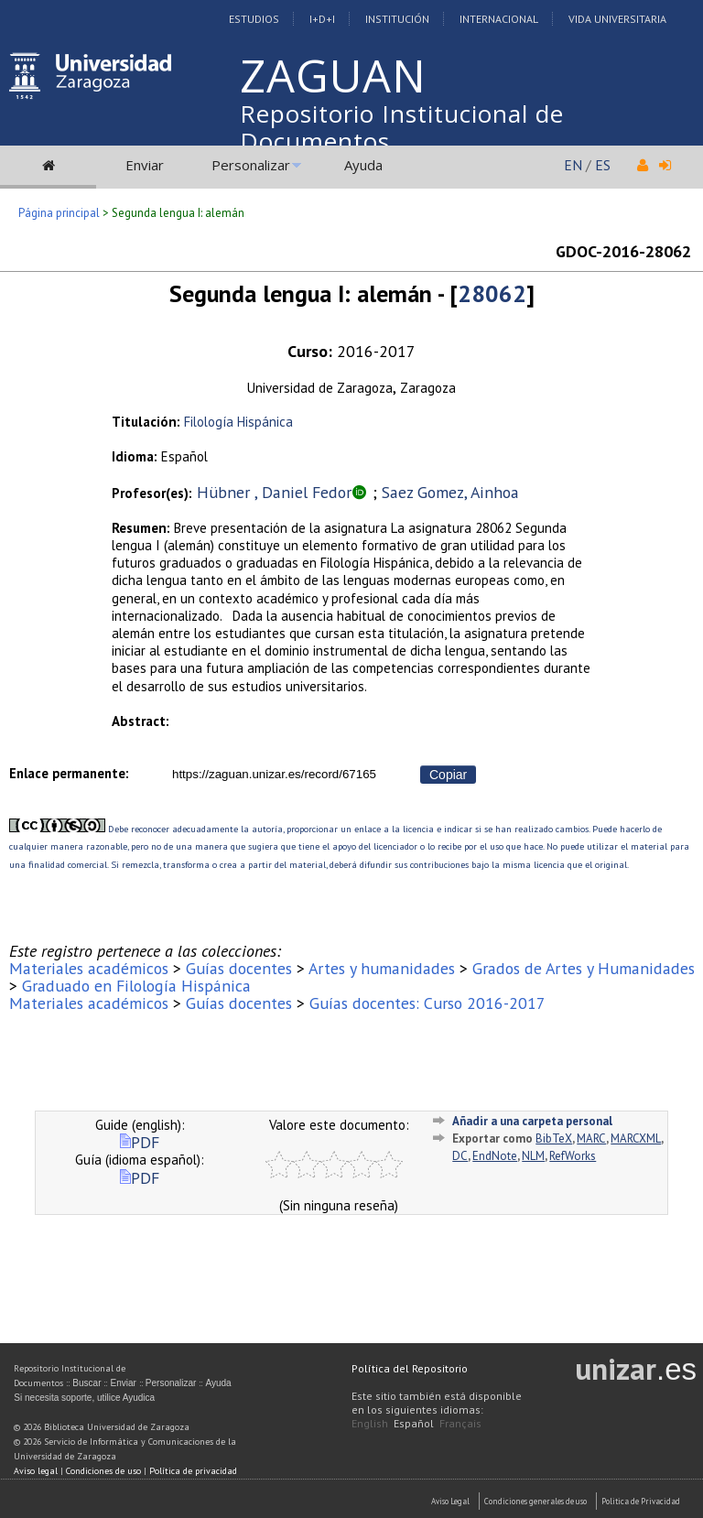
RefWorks (572, 1156)
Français (460, 1423)
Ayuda (363, 165)
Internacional (499, 19)
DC (460, 1156)
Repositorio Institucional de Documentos (402, 127)
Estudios (254, 19)
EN (573, 165)
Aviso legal (36, 1471)
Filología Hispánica (238, 421)
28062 (492, 293)
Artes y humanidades (381, 968)
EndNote (494, 1156)
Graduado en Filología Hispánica (136, 985)
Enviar (144, 165)
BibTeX (553, 1138)
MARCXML (636, 1138)
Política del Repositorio (410, 1368)
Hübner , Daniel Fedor (274, 492)
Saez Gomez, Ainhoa (450, 492)
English (370, 1423)
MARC (591, 1138)
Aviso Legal (450, 1501)
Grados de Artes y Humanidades (583, 968)
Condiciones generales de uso (535, 1501)
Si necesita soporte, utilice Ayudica (84, 1398)
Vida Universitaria (617, 19)
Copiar (448, 774)
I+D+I (322, 19)
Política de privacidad (193, 1471)
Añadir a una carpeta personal (532, 1121)
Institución (397, 19)
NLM (533, 1156)
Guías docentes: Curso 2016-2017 (427, 1003)
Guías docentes (239, 968)
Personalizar (250, 165)
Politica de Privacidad (640, 1501)
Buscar (86, 1383)
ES (603, 165)
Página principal (59, 213)
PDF (139, 1142)
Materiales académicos (88, 968)
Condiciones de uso (103, 1471)
